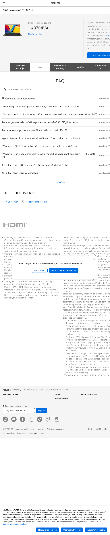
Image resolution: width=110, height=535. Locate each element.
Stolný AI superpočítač (37, 453)
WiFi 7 (30, 427)
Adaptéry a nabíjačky (36, 489)
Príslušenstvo (8, 435)
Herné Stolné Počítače (11, 459)
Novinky (58, 406)
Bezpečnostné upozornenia (65, 443)
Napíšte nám (12, 202)
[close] (94, 259)
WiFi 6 (30, 431)
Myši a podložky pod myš (38, 469)
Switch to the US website (64, 270)
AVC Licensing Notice (89, 423)
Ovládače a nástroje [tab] (20, 67)
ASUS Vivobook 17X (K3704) (18, 10)
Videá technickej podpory (65, 447)
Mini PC (6, 467)
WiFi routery (33, 435)
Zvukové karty (34, 410)
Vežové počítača (9, 455)
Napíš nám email (61, 431)
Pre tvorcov (7, 423)
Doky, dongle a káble (36, 493)
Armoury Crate (87, 431)
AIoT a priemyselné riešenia (39, 449)
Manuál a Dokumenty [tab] (60, 67)
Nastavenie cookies (47, 530)
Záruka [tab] (80, 67)
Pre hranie (7, 431)
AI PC (83, 407)
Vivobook (39, 390)
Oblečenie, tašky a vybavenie (39, 481)
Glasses (6, 479)
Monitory (6, 443)
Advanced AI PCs (88, 439)
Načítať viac (60, 182)
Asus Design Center (89, 411)
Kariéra (58, 410)
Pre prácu (6, 419)
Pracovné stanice (9, 471)
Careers (58, 402)
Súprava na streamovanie (38, 477)
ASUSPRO (85, 415)
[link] (55, 3)
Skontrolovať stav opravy (65, 419)
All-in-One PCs (8, 451)
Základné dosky (9, 489)
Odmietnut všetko (72, 530)
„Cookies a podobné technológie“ (15, 524)
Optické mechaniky (36, 414)
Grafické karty (8, 493)
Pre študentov (8, 427)
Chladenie (32, 402)
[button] (3, 3)
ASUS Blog (85, 427)
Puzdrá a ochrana (35, 485)
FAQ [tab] (40, 67)
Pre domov (7, 415)
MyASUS (58, 451)
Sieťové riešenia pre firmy (38, 445)
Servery (31, 457)
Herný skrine (33, 398)
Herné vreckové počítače (13, 407)
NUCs (5, 463)
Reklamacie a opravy (63, 439)
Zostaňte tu (39, 270)
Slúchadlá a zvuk (34, 473)
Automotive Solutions (89, 419)
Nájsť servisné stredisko (37, 202)
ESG (83, 398)
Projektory (7, 447)
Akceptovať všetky (96, 530)
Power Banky (33, 497)
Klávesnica (32, 465)
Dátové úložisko (34, 418)
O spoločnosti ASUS (63, 398)
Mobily (5, 403)
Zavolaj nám (60, 435)
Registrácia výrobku (63, 427)
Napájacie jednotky (36, 406)
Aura (83, 435)
